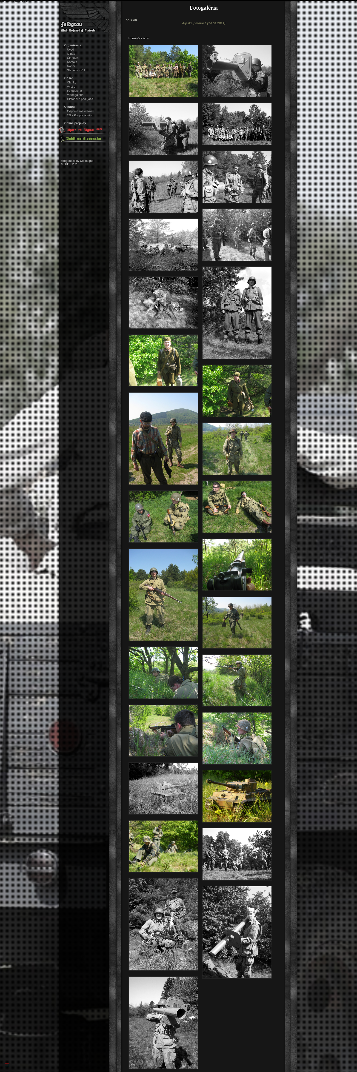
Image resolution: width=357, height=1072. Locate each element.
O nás (71, 53)
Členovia (73, 58)
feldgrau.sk (68, 161)
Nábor (71, 66)
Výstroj (71, 86)
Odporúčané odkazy (80, 111)
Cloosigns (86, 161)
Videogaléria (75, 95)
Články (71, 82)
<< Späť (131, 19)
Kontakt (72, 62)
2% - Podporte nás (79, 115)
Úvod (70, 49)
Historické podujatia (80, 99)
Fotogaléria (74, 90)
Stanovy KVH (76, 70)
